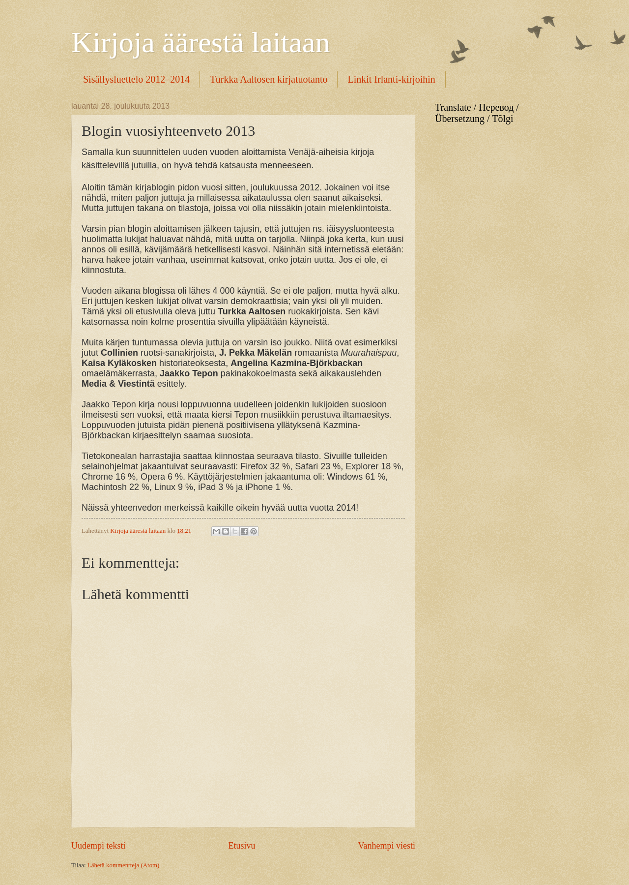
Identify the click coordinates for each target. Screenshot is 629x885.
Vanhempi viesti (386, 846)
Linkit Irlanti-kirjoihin (391, 79)
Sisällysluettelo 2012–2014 (136, 79)
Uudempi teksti (98, 846)
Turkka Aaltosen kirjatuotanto (268, 79)
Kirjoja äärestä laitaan (200, 42)
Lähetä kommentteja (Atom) (123, 865)
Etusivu (241, 846)
